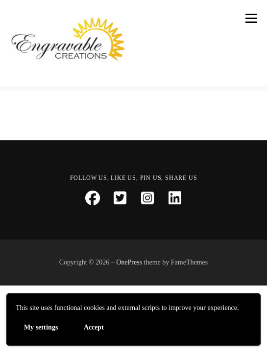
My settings (41, 327)
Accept (94, 327)
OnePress (129, 262)
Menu (250, 18)
